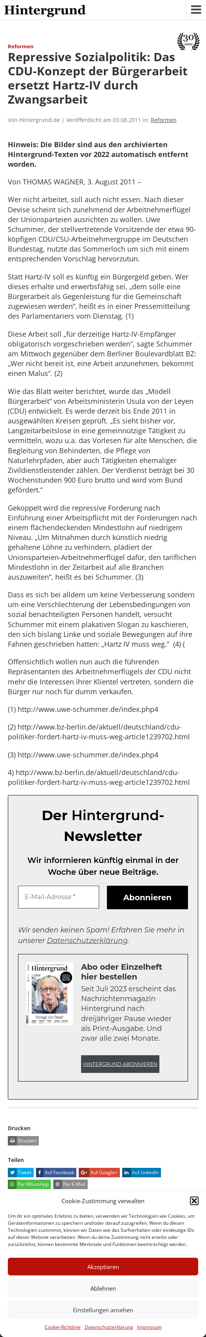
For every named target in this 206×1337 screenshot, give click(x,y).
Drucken (22, 1140)
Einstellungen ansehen (103, 1310)
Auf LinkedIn (140, 1172)
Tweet (19, 1172)
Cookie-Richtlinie (63, 1327)
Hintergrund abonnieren (120, 1064)
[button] (194, 1201)
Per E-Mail (69, 1184)
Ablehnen (103, 1288)
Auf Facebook (55, 1172)
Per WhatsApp (28, 1184)
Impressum (149, 1327)
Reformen (164, 120)
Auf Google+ (98, 1172)
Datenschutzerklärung (109, 1327)
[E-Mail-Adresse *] (58, 897)
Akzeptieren (103, 1267)
